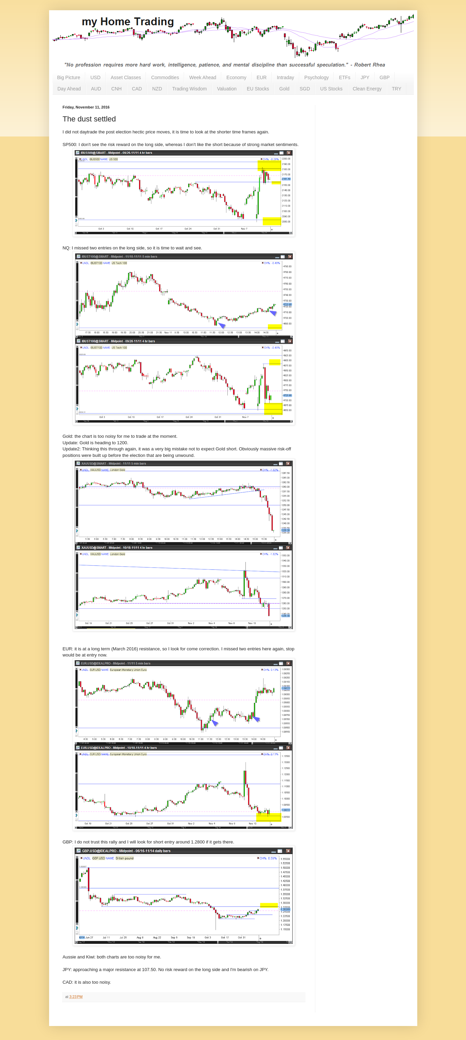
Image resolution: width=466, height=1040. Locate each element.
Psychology (316, 77)
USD (95, 77)
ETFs (344, 77)
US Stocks (331, 88)
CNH (116, 88)
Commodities (165, 77)
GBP (385, 77)
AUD (96, 88)
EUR (262, 77)
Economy (236, 77)
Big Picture (68, 77)
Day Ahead (69, 88)
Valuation (227, 88)
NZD (157, 88)
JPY (365, 77)
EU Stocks (258, 88)
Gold (284, 88)
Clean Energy (367, 88)
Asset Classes (126, 77)
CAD (137, 88)
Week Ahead (202, 77)
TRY (396, 88)
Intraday (285, 77)
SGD (305, 88)
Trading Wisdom (189, 88)
